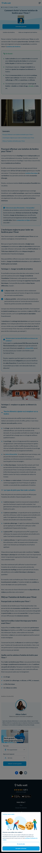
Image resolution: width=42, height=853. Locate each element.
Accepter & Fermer (21, 848)
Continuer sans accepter (9, 814)
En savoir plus (21, 844)
